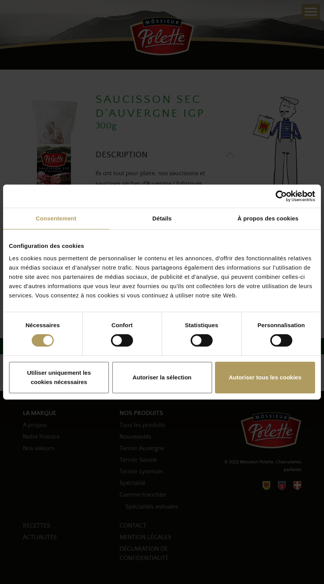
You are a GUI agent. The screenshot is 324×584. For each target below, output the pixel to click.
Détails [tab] (162, 218)
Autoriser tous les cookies (265, 377)
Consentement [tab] (56, 218)
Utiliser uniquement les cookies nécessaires (59, 377)
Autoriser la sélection (162, 377)
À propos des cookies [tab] (267, 218)
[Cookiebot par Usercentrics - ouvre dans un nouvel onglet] (281, 196)
